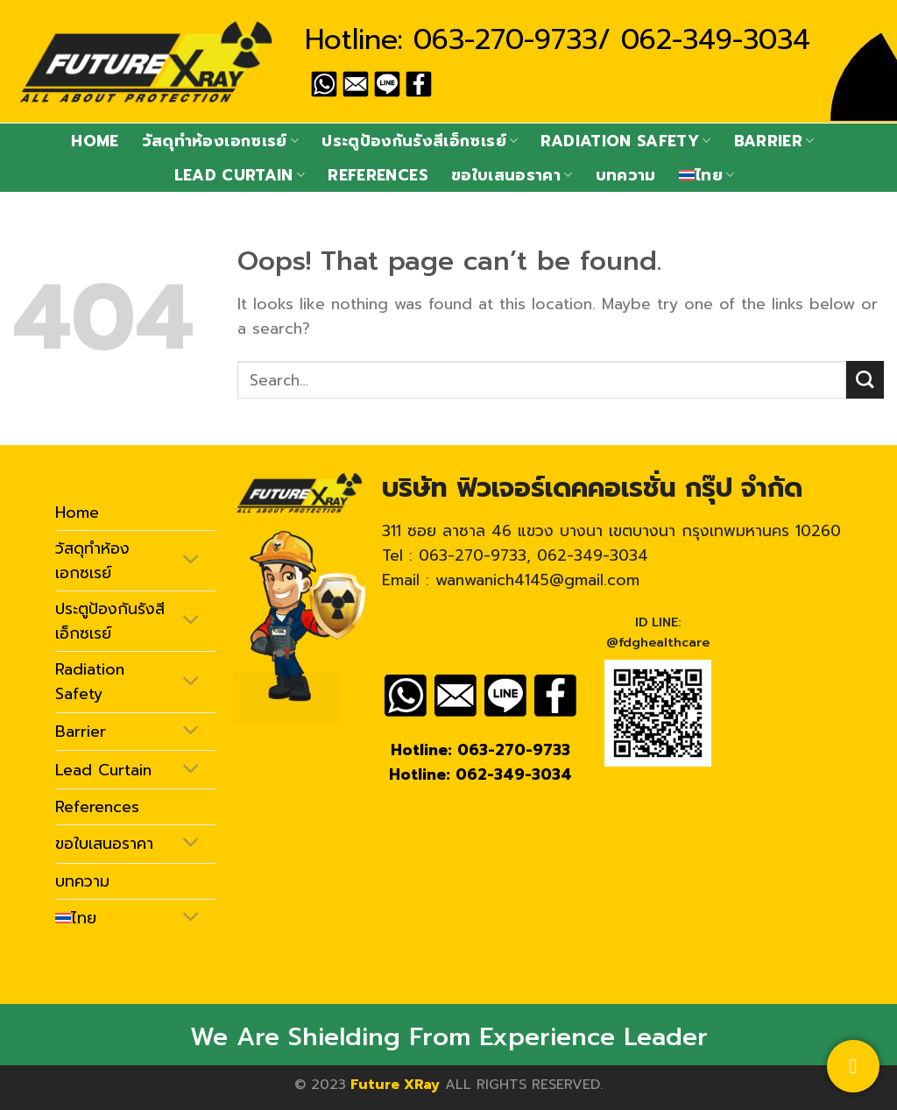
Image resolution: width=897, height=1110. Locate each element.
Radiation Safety (625, 141)
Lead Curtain (240, 175)
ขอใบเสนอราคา (512, 175)
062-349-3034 (715, 39)
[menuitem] (707, 175)
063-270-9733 (505, 39)
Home (94, 141)
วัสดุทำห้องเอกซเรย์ (220, 141)
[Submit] (865, 380)
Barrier (774, 141)
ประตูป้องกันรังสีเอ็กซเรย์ (419, 141)
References (378, 175)
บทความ (626, 175)
